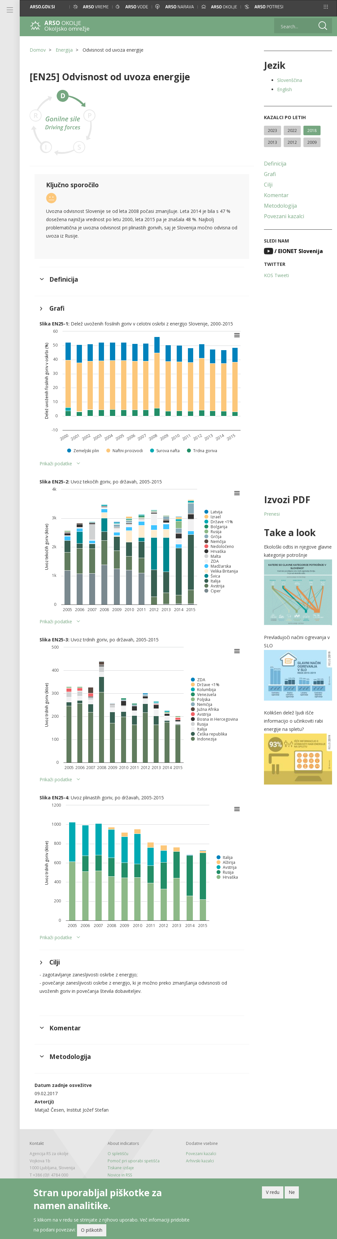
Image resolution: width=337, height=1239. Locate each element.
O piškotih (91, 1230)
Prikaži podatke (55, 463)
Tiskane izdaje (121, 1168)
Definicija (275, 163)
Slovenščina (289, 80)
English (284, 89)
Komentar (276, 195)
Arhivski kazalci (200, 1161)
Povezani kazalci (284, 216)
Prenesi (272, 514)
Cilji (268, 184)
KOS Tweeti (276, 275)
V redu (272, 1192)
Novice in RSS (120, 1175)
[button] (326, 6)
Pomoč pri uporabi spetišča (134, 1161)
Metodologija (280, 205)
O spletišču (118, 1153)
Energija (64, 50)
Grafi (270, 174)
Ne (292, 1192)
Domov (38, 50)
